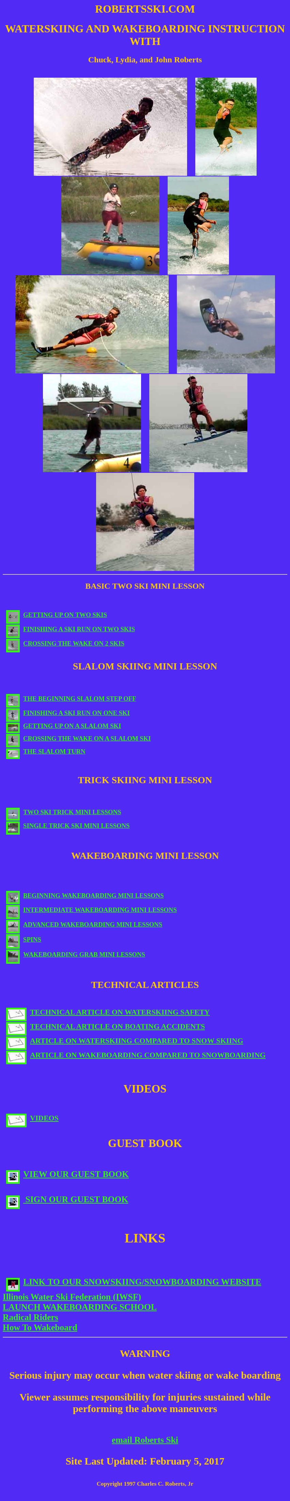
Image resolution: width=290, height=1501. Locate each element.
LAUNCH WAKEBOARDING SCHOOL (80, 1307)
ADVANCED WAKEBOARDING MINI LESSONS (84, 924)
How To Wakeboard (40, 1327)
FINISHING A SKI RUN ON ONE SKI (68, 712)
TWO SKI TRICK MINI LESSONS (63, 812)
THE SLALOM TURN (46, 751)
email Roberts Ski (145, 1440)
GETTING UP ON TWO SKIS (56, 614)
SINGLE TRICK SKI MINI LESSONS (68, 825)
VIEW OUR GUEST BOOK (67, 1174)
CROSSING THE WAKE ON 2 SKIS (65, 643)
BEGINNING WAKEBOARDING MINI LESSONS (85, 895)
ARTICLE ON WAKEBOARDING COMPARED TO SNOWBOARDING (136, 1055)
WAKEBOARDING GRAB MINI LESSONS (75, 954)
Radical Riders (30, 1317)
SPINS (23, 939)
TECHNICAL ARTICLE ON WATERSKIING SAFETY (108, 1012)
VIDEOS (32, 1118)
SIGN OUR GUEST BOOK (67, 1199)
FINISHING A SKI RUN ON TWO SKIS (70, 629)
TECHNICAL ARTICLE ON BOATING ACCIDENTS (105, 1026)
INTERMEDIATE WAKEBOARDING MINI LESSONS (91, 909)
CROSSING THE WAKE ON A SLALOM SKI (78, 738)
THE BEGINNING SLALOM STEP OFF (71, 698)
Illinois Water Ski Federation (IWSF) (72, 1297)
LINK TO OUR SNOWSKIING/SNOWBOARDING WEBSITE (133, 1282)
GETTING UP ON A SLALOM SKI (63, 725)
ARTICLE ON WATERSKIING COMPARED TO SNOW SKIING (124, 1040)
